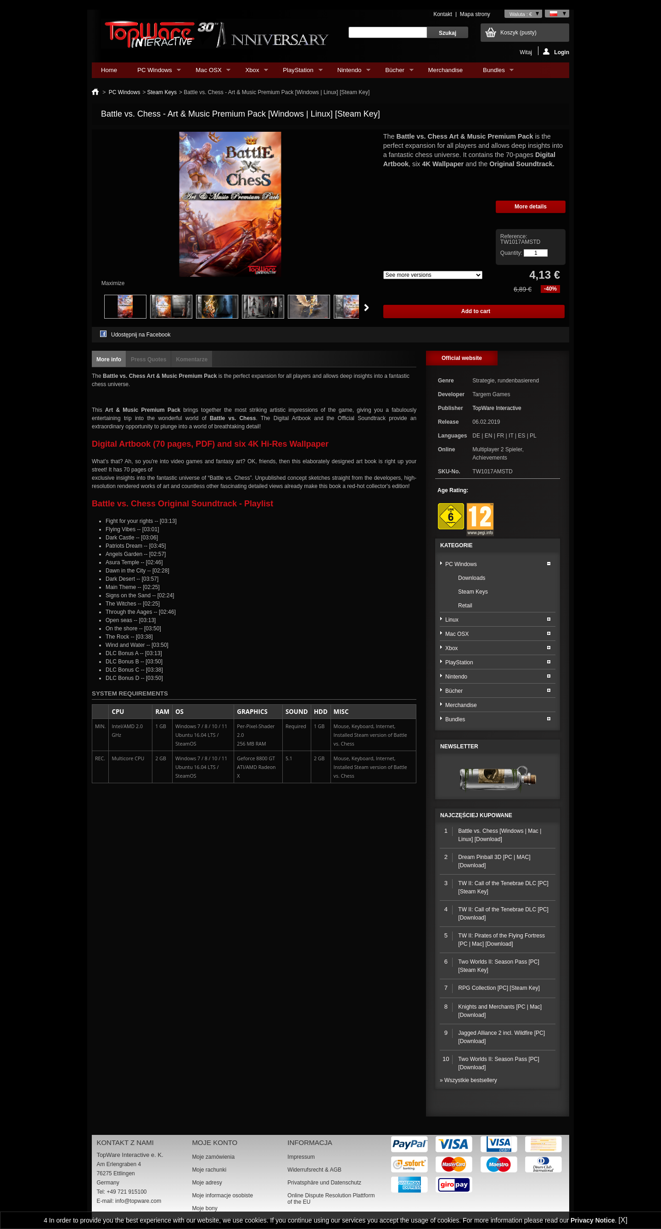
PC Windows (154, 72)
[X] (622, 1220)
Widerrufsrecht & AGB (314, 1170)
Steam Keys (162, 92)
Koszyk (518, 32)
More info (108, 359)
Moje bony (204, 1208)
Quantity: (511, 253)
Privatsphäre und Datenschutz (324, 1182)
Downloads (471, 578)
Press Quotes (148, 359)
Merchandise (445, 70)
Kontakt (442, 14)
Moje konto (214, 1142)
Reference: (513, 236)
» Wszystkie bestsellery (468, 1080)
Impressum (300, 1157)
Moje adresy (207, 1182)
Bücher (394, 72)
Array (432, 275)
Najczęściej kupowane (476, 815)
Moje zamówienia (213, 1157)
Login (556, 51)
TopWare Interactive (496, 408)
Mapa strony (475, 14)
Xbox (252, 72)
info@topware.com (138, 1201)
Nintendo (349, 72)
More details (531, 206)
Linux (452, 620)
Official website (462, 358)
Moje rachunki (209, 1170)
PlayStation (298, 72)
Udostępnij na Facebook (140, 334)
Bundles (494, 72)
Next (366, 307)
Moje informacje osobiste (222, 1195)
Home (109, 70)
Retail (465, 605)
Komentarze (191, 359)
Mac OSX (208, 72)
